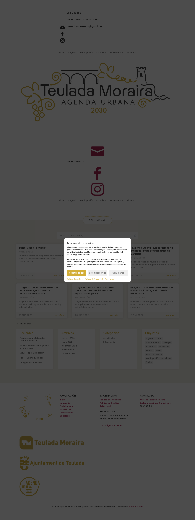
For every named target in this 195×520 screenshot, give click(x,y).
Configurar (118, 272)
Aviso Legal (109, 279)
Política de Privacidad (94, 279)
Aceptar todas (76, 272)
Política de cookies (75, 279)
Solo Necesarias (97, 272)
